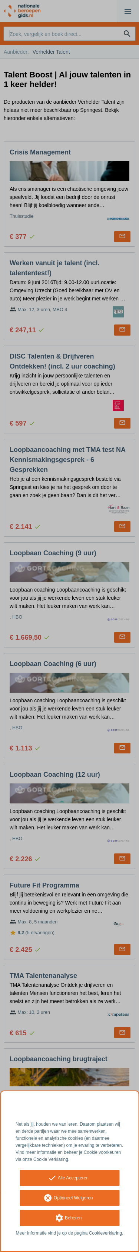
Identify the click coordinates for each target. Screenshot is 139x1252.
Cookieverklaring (105, 1233)
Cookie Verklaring (50, 1159)
